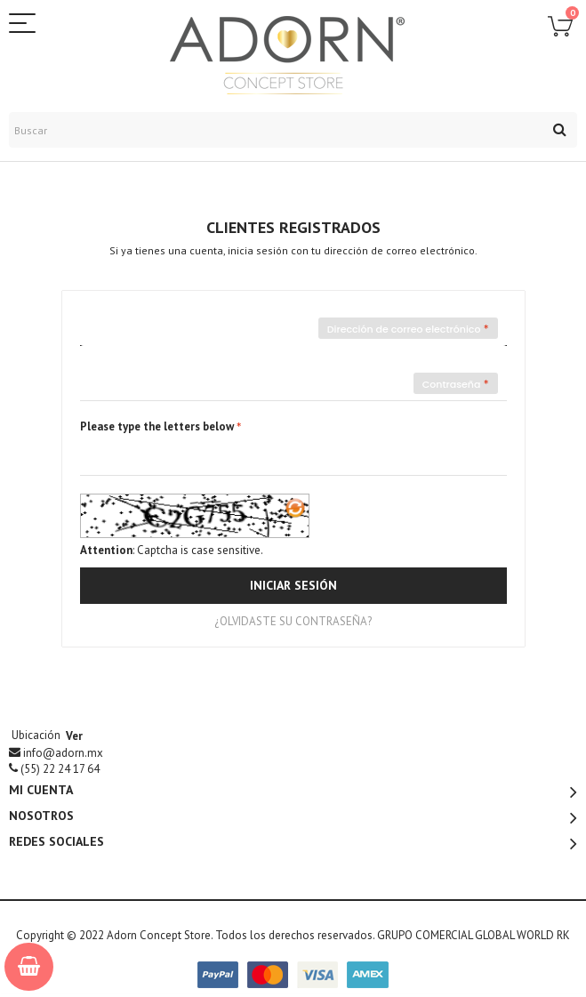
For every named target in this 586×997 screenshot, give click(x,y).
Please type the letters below (157, 426)
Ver (74, 736)
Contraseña (451, 384)
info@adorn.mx (63, 752)
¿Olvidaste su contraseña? (293, 621)
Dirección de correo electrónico (404, 329)
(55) (60, 768)
